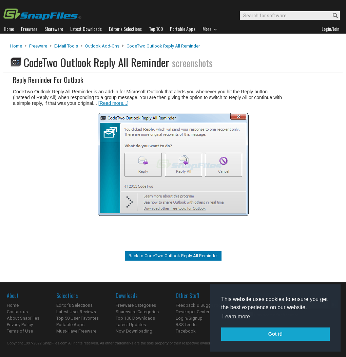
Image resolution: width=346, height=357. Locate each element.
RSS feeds (186, 324)
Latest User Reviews (76, 311)
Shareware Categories (137, 311)
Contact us (17, 311)
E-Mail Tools (66, 46)
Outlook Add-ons (102, 46)
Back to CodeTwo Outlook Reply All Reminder (173, 255)
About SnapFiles (23, 318)
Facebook (186, 331)
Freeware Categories (136, 305)
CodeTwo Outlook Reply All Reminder (163, 46)
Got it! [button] (275, 334)
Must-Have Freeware (76, 331)
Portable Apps (70, 324)
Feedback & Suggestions (201, 305)
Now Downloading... (135, 331)
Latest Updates (131, 324)
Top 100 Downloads (135, 318)
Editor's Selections (74, 305)
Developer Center (192, 311)
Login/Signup (189, 318)
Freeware (38, 46)
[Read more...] (113, 103)
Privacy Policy (20, 324)
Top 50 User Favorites (77, 318)
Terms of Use (20, 331)
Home (16, 46)
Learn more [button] (236, 316)
